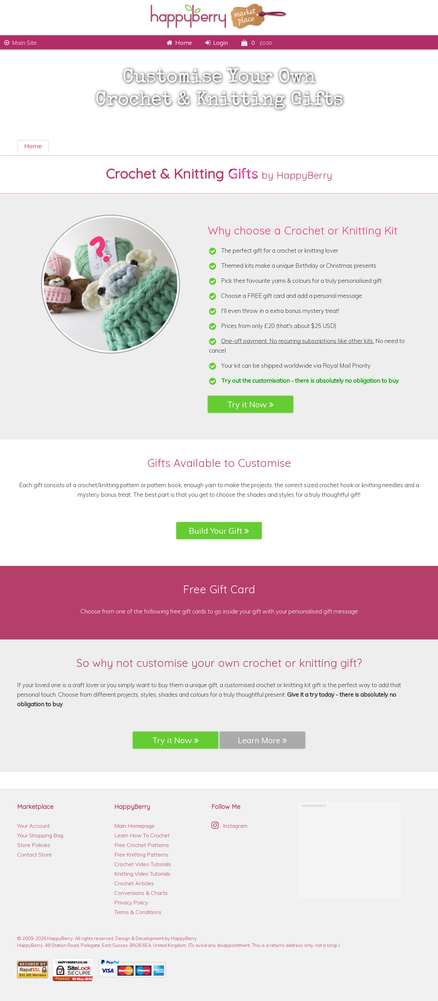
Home (33, 146)
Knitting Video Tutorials (142, 873)
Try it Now (250, 404)
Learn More (262, 740)
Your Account (33, 825)
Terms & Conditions (138, 912)
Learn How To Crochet (142, 835)
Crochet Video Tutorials (142, 864)
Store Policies (33, 844)
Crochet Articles (134, 883)
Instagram (229, 825)
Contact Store (34, 854)
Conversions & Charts (141, 892)
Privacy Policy (131, 902)
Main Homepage (134, 825)
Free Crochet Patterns (141, 844)
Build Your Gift (219, 530)
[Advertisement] (350, 852)
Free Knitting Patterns (141, 854)
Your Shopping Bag (40, 835)
